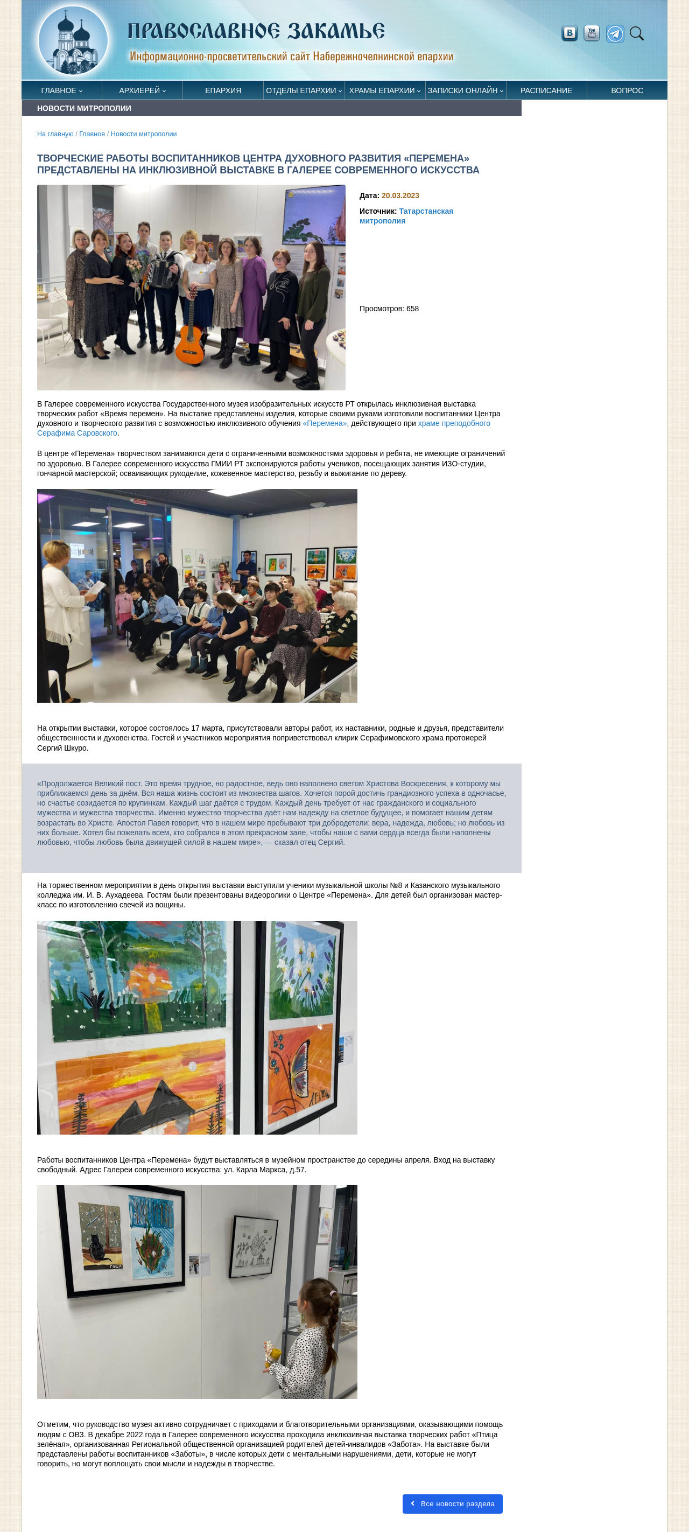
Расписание (546, 90)
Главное (58, 90)
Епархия (223, 90)
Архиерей (139, 90)
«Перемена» (325, 423)
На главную (55, 134)
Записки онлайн (463, 90)
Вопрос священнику (627, 93)
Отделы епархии (301, 90)
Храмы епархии (382, 90)
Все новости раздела (453, 1504)
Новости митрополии (144, 134)
